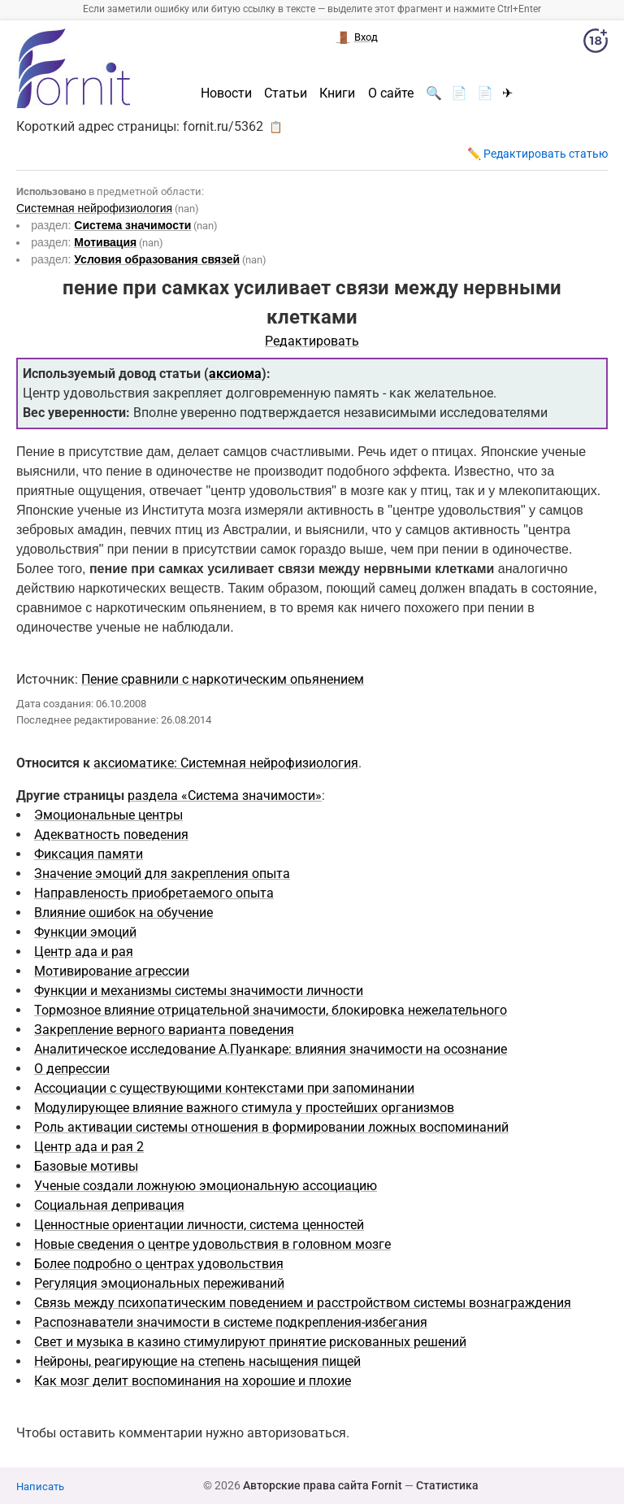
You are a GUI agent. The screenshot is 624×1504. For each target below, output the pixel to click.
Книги (337, 93)
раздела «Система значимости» (225, 795)
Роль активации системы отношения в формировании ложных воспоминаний (271, 1127)
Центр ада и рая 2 (89, 1146)
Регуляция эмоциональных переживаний (159, 1283)
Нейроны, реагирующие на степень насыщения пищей (197, 1361)
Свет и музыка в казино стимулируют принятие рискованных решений (250, 1342)
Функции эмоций (85, 932)
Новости (226, 93)
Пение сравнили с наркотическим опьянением (222, 679)
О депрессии (72, 1068)
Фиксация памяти (88, 854)
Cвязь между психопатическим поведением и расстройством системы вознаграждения (302, 1303)
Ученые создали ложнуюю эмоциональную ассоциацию (205, 1185)
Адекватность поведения (111, 834)
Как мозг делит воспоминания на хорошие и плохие (192, 1381)
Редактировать (312, 341)
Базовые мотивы (86, 1166)
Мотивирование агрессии (111, 971)
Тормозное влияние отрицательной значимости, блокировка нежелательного (270, 1010)
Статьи (285, 93)
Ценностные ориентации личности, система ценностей (199, 1224)
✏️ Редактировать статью (537, 153)
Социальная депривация (109, 1205)
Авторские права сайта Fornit (322, 1485)
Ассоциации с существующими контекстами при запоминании (224, 1088)
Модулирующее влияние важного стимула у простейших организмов (244, 1107)
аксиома (235, 373)
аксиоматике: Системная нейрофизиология (225, 763)
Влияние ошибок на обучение (123, 912)
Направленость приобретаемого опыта (154, 893)
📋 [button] (276, 126)
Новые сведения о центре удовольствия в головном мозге (212, 1244)
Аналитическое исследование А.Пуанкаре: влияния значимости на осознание (270, 1049)
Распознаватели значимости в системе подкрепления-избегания (230, 1322)
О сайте (391, 93)
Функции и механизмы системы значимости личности (198, 990)
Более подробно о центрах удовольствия (159, 1263)
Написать (40, 1486)
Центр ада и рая (83, 951)
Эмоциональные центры (108, 815)
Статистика (447, 1485)
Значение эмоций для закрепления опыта (162, 873)
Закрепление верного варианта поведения (164, 1029)
